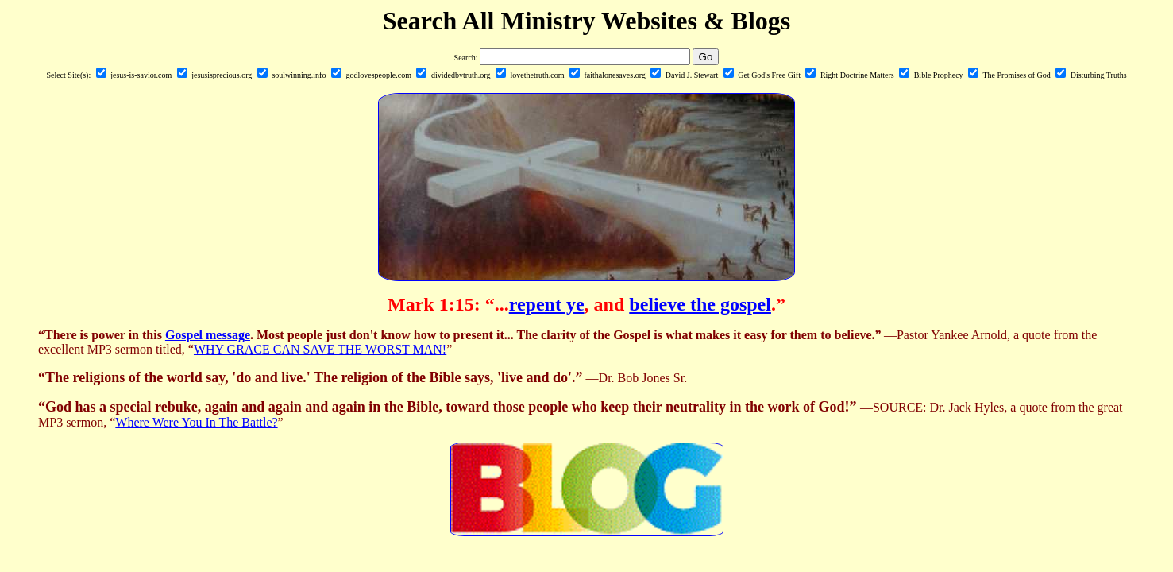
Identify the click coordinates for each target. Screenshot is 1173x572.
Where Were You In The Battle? (196, 422)
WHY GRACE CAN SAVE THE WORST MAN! (320, 349)
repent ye (547, 304)
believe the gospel (700, 304)
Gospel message (207, 335)
